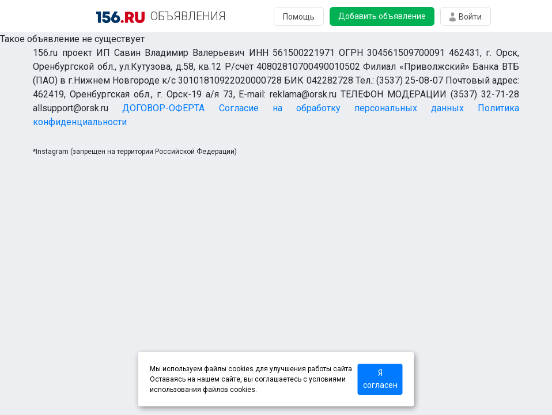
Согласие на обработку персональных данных (341, 108)
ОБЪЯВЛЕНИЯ (188, 16)
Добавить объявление (382, 16)
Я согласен (380, 379)
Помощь (299, 16)
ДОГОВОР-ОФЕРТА (163, 108)
